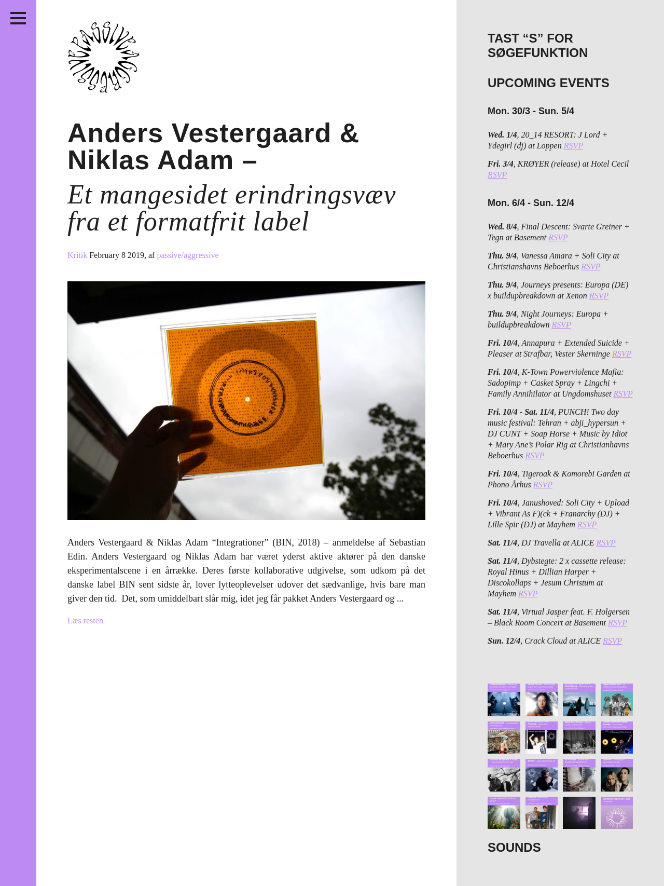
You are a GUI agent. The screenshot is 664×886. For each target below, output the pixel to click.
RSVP (573, 145)
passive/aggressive (187, 255)
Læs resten (85, 620)
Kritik (78, 255)
